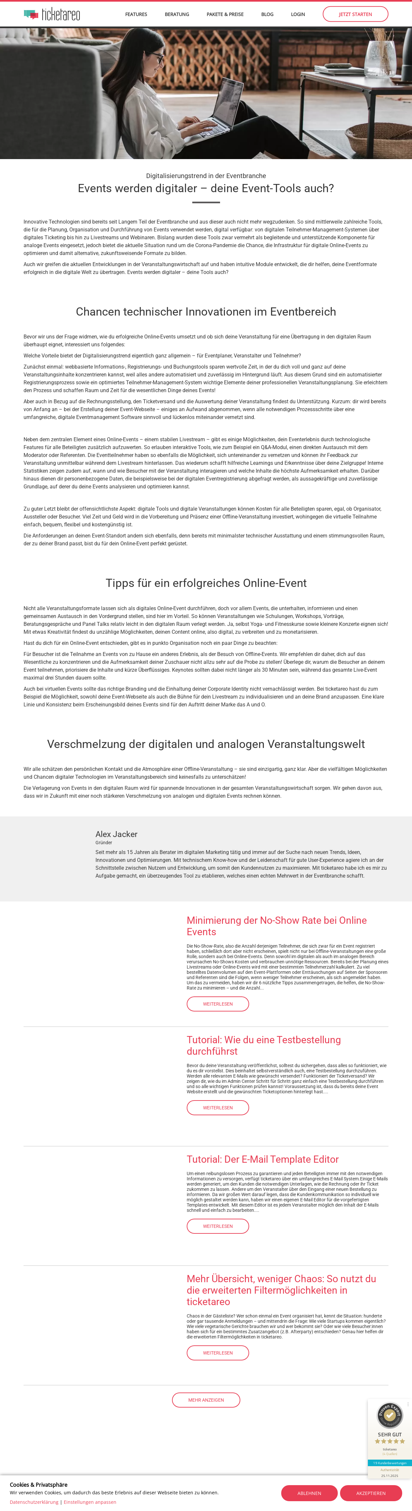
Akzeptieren (371, 1493)
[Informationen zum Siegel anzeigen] (390, 1470)
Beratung (177, 16)
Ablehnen (309, 1493)
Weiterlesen (218, 1005)
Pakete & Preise (225, 16)
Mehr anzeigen (206, 1401)
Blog (267, 16)
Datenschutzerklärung (34, 1502)
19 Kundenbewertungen (389, 1461)
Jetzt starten (355, 16)
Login (298, 16)
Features (136, 16)
